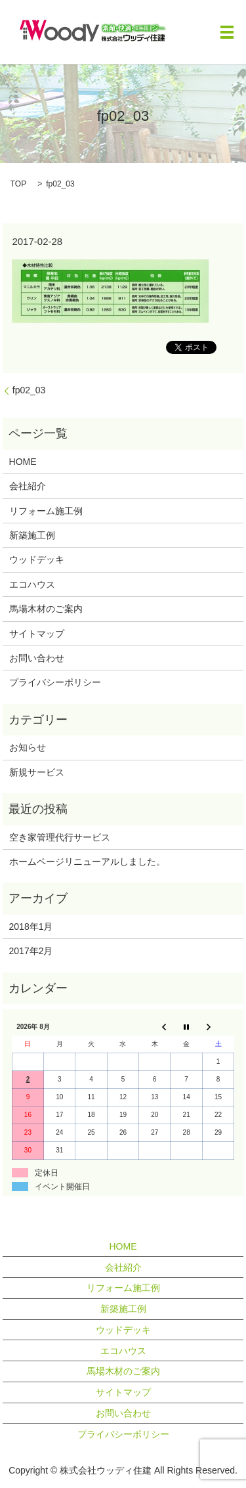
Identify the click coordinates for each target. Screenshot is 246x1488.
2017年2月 (31, 951)
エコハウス (32, 584)
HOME (23, 461)
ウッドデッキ (36, 559)
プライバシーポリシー (55, 682)
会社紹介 (27, 486)
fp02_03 (29, 390)
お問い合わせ (36, 658)
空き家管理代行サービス (59, 837)
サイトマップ (36, 633)
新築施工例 (32, 535)
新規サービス (36, 772)
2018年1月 (31, 926)
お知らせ (27, 747)
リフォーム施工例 (46, 511)
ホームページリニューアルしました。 (87, 861)
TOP (18, 183)
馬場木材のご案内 (46, 608)
